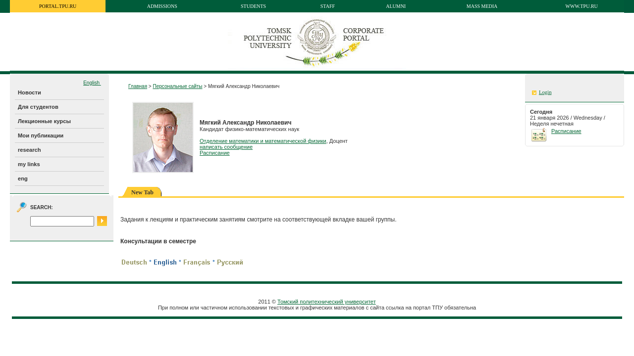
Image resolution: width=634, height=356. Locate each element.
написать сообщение (226, 147)
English (92, 83)
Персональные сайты (177, 86)
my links (29, 164)
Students (253, 6)
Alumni (396, 6)
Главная (137, 86)
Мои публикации (40, 135)
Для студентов (38, 107)
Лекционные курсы (44, 121)
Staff (327, 6)
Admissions (162, 6)
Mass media (482, 6)
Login (545, 92)
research (29, 150)
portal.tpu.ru (57, 6)
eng (23, 178)
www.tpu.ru (582, 6)
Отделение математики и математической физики (263, 141)
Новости (29, 92)
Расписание (215, 153)
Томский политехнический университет (326, 302)
